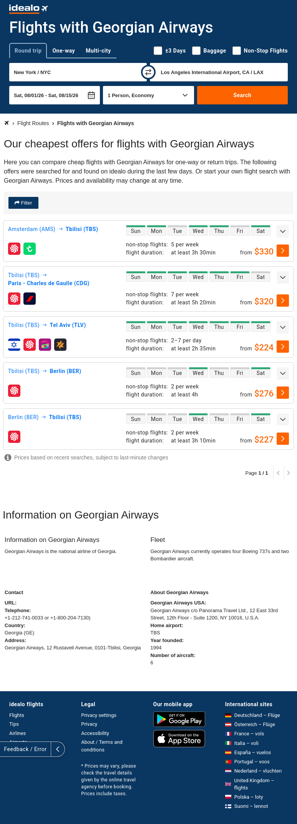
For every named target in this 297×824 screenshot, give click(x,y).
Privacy (89, 724)
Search (242, 95)
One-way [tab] (63, 51)
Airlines (17, 733)
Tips (14, 724)
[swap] (148, 72)
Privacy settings (98, 715)
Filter (26, 203)
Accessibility (95, 733)
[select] (283, 250)
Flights (16, 715)
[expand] (283, 231)
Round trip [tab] (28, 51)
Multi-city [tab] (98, 51)
